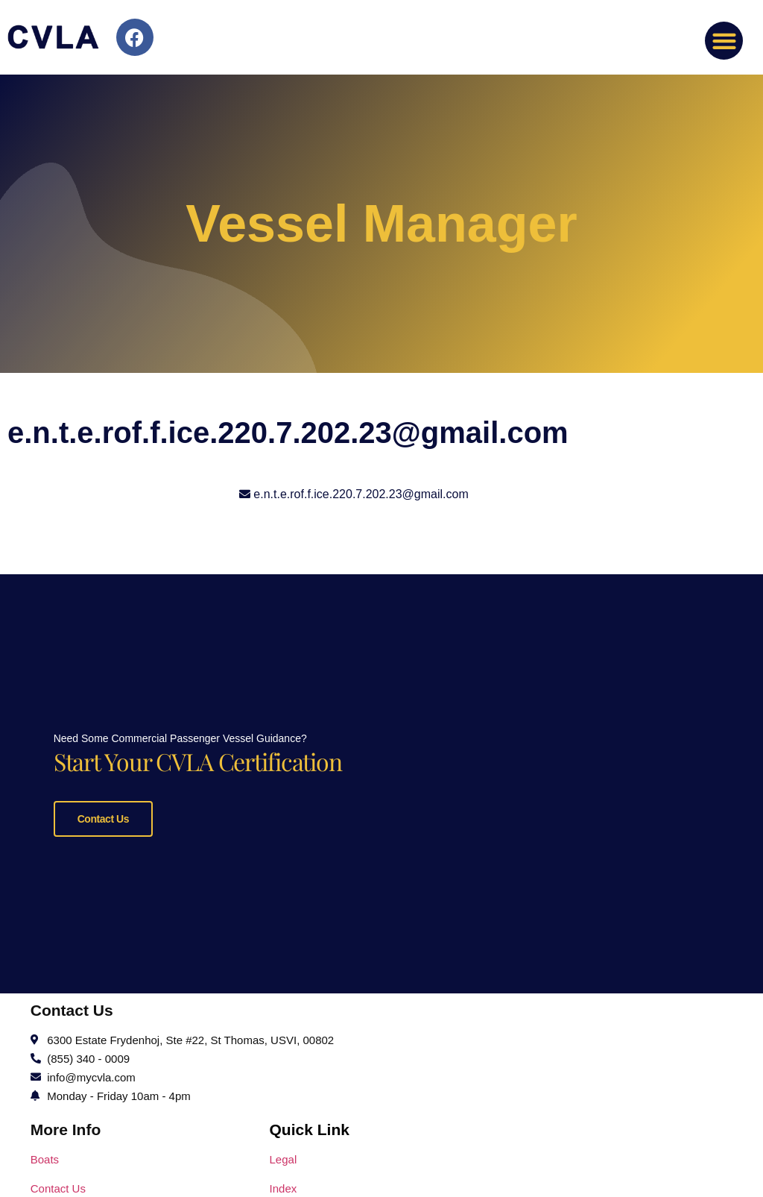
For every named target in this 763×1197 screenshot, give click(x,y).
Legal (283, 1155)
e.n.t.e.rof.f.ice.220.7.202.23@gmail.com (360, 494)
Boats (45, 1155)
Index (283, 1184)
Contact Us (103, 817)
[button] (724, 41)
